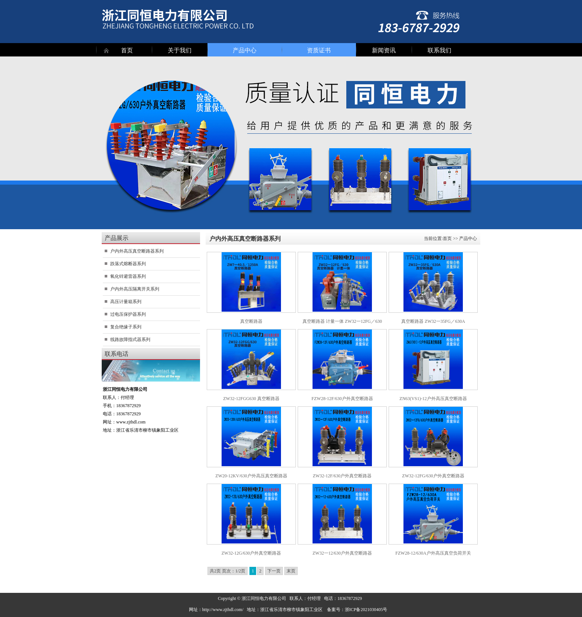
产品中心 (244, 50)
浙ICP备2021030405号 (366, 609)
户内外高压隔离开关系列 (134, 289)
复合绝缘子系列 (125, 326)
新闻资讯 (384, 50)
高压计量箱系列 (125, 301)
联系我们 (439, 50)
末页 (291, 571)
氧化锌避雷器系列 (128, 276)
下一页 (274, 571)
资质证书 (319, 50)
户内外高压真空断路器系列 (137, 251)
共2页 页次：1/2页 (227, 571)
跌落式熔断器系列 (128, 263)
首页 (127, 50)
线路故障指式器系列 (130, 339)
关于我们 (180, 50)
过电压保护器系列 (128, 314)
